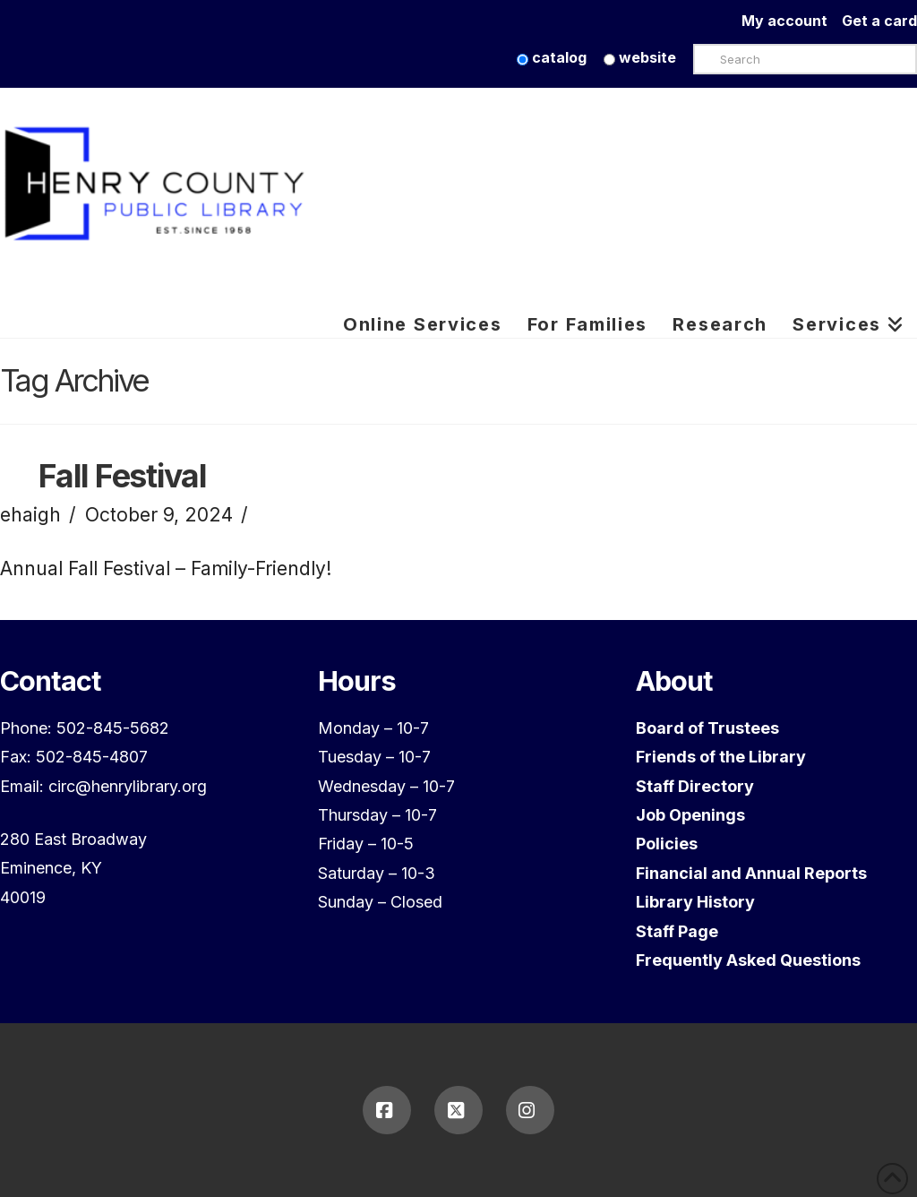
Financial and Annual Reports (751, 873)
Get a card (879, 21)
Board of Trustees (707, 728)
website (640, 57)
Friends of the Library (721, 756)
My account (791, 21)
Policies (667, 843)
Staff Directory (695, 786)
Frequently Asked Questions (748, 960)
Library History (695, 901)
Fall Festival (123, 475)
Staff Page (677, 931)
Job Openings (690, 814)
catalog (552, 57)
